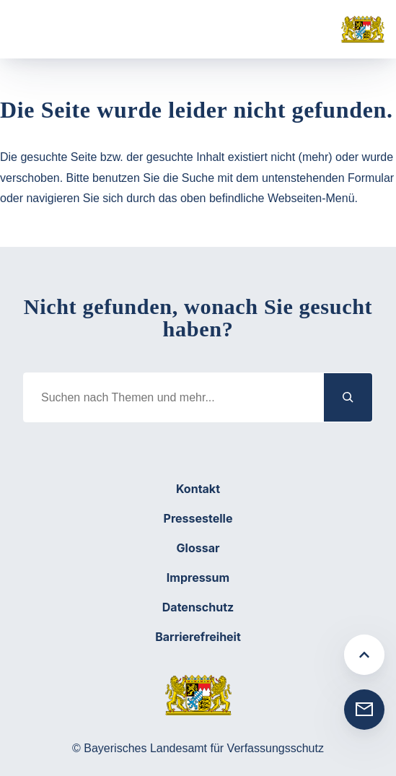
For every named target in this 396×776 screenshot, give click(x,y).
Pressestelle (198, 518)
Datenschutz (198, 607)
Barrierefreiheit (198, 636)
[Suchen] (348, 397)
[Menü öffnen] (36, 29)
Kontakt (198, 488)
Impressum (198, 577)
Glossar (198, 548)
